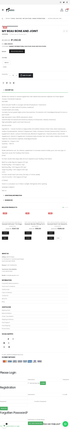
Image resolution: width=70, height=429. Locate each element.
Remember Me (34, 383)
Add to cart (27, 75)
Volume (4, 57)
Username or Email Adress (36, 420)
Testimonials (5, 289)
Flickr (9, 347)
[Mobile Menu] (3, 10)
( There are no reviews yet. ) (18, 34)
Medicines (17, 222)
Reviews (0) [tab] (9, 200)
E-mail (65, 394)
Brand (4, 51)
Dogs (33, 46)
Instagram (9, 343)
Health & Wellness (10, 222)
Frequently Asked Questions (10, 283)
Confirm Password (40, 401)
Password (66, 380)
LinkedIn (10, 82)
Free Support (6, 322)
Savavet (22, 222)
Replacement (6, 310)
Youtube (4, 343)
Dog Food (28, 46)
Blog (3, 301)
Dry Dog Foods (41, 46)
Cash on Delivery (7, 292)
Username (31, 380)
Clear (4, 67)
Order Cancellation (7, 316)
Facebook (3, 82)
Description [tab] (9, 90)
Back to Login (15, 426)
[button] (63, 207)
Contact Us (5, 295)
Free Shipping (6, 325)
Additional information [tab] (13, 195)
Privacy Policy (6, 328)
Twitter (6, 82)
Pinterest (13, 82)
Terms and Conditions (8, 286)
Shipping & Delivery (7, 319)
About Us (4, 298)
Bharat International (16, 46)
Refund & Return (7, 313)
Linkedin (4, 347)
